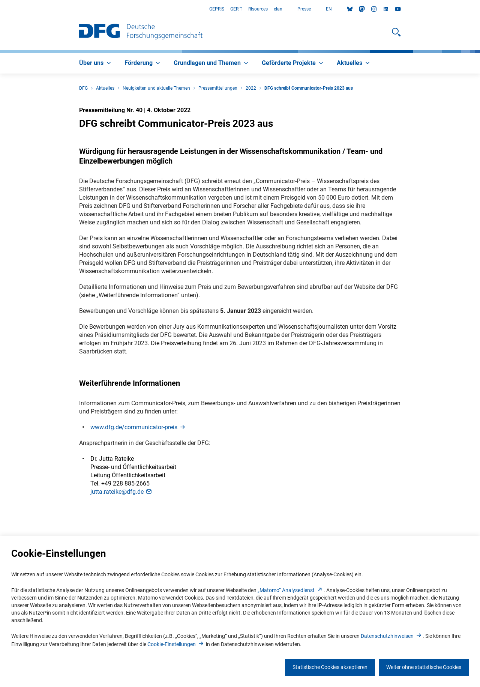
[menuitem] (95, 63)
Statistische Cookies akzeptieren (330, 667)
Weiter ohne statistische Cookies (423, 667)
